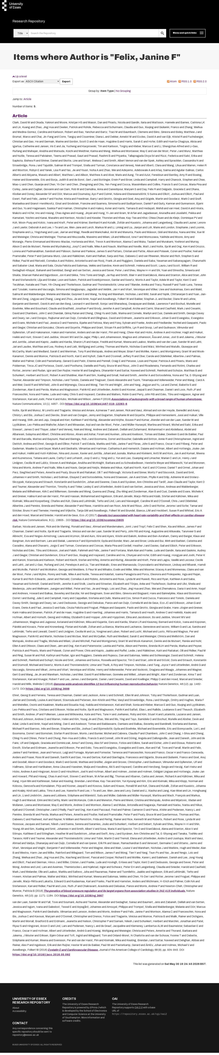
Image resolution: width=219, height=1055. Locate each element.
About (15, 1010)
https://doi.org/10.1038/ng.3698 (47, 690)
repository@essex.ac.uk (25, 1037)
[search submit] (162, 35)
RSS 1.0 (186, 83)
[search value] (94, 35)
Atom (173, 83)
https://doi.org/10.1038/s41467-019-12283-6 (96, 405)
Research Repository (36, 22)
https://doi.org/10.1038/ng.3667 (82, 897)
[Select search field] (21, 35)
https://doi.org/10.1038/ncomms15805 (97, 522)
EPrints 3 (94, 1009)
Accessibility (19, 1013)
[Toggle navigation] (188, 35)
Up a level (21, 78)
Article (27, 101)
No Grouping (123, 92)
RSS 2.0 (201, 83)
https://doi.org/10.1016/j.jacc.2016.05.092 (41, 956)
